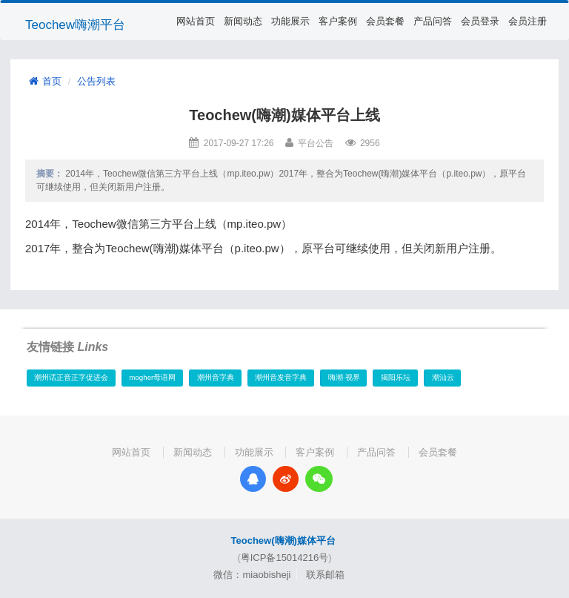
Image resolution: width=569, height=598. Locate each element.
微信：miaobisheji (251, 574)
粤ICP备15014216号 (285, 557)
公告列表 (96, 81)
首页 (45, 81)
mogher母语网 (152, 377)
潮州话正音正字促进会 (71, 377)
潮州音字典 (215, 377)
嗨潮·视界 (344, 377)
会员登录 (480, 21)
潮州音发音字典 (281, 377)
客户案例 (338, 21)
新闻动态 (243, 21)
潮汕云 (443, 377)
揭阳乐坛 (395, 377)
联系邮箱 (325, 574)
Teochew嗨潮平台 (75, 25)
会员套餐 (385, 21)
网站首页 (195, 21)
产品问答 (432, 21)
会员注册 (527, 21)
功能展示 (290, 21)
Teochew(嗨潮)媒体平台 (283, 540)
